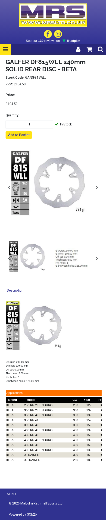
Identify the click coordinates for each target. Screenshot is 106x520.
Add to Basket (19, 135)
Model (31, 400)
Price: (10, 95)
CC (74, 400)
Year (87, 400)
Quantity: (12, 115)
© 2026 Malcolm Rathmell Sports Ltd (35, 503)
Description (15, 290)
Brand (12, 400)
